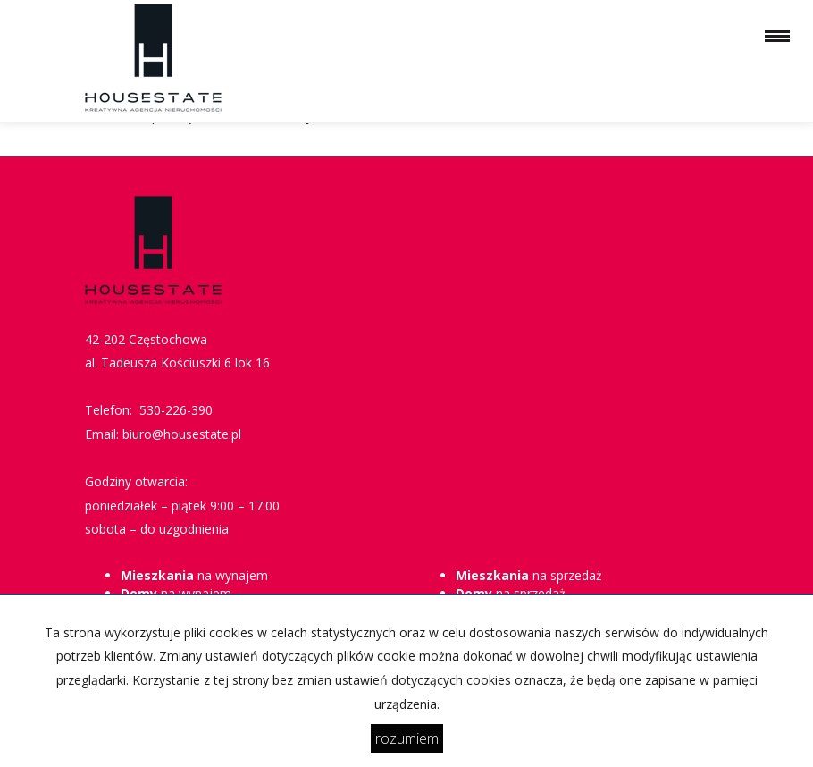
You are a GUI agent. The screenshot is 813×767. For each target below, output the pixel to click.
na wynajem (194, 575)
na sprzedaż (529, 575)
